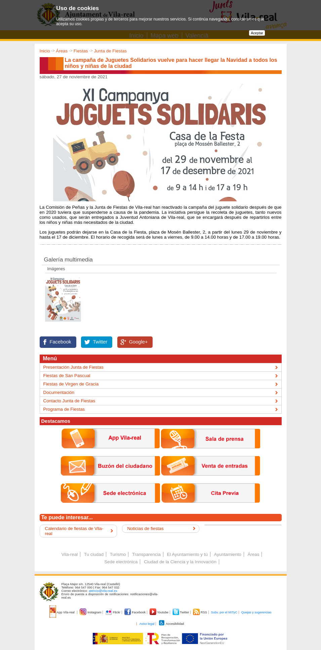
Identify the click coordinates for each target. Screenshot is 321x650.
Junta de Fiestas (110, 50)
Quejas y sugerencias (256, 612)
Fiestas (81, 50)
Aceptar (257, 33)
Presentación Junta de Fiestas (73, 367)
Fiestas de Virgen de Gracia (71, 384)
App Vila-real (62, 612)
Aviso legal (146, 623)
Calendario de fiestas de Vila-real (74, 531)
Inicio (45, 50)
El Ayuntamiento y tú (187, 554)
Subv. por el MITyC (224, 612)
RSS (200, 612)
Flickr (113, 612)
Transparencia (146, 554)
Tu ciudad (94, 554)
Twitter (100, 341)
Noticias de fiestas (145, 528)
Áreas (62, 50)
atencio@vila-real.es (103, 591)
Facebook (60, 341)
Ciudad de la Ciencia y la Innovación (180, 561)
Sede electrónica (120, 561)
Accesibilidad (171, 623)
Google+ (138, 341)
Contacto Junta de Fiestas (69, 400)
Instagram (91, 612)
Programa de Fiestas (64, 409)
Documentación (59, 392)
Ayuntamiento (227, 554)
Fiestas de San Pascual (66, 375)
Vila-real (70, 554)
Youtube (159, 612)
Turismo (118, 554)
